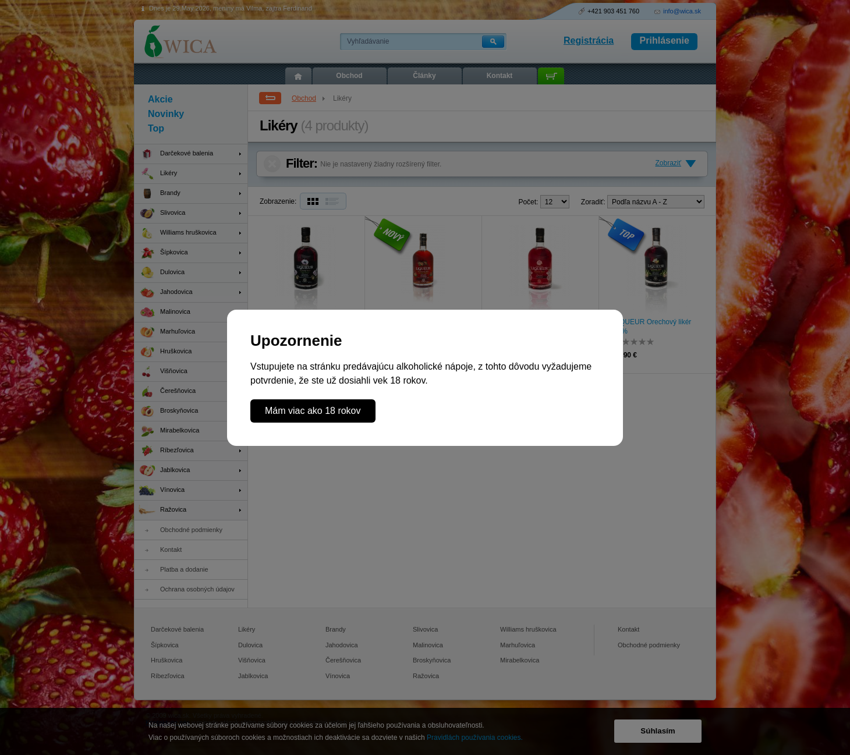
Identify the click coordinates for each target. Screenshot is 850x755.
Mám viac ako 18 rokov (313, 411)
